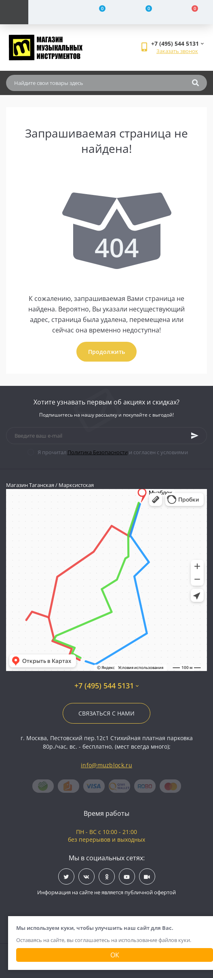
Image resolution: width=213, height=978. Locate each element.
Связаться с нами (106, 713)
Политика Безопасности (97, 452)
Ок (114, 954)
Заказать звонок (177, 51)
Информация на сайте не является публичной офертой (106, 892)
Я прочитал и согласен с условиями (113, 452)
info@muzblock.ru (106, 765)
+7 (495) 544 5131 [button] (106, 685)
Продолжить (106, 352)
